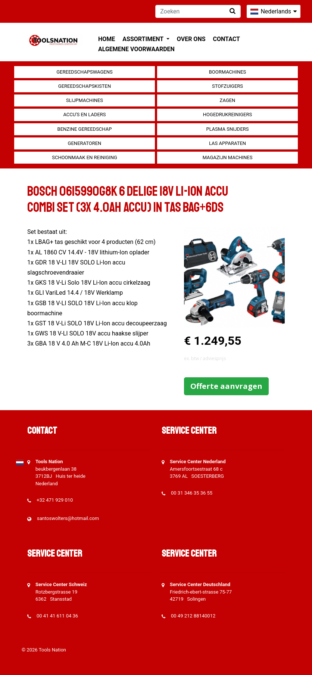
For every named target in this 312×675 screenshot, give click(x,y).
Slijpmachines (84, 100)
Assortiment (143, 39)
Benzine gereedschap (84, 129)
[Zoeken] (198, 11)
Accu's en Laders (84, 114)
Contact (226, 39)
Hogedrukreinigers (227, 114)
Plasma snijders (227, 129)
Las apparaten (227, 143)
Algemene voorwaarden (136, 49)
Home (106, 39)
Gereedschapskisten (84, 86)
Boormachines (227, 72)
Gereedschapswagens (84, 72)
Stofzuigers (227, 86)
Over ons (191, 39)
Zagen (227, 100)
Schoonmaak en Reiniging (84, 157)
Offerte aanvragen (226, 386)
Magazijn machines (228, 157)
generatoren (85, 143)
